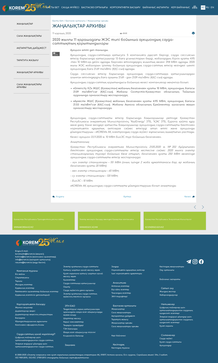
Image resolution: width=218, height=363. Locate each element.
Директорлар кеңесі (25, 311)
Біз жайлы (20, 274)
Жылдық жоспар (168, 291)
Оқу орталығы (167, 270)
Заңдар (115, 267)
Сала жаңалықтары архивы (125, 326)
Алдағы (60, 196)
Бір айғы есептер (120, 290)
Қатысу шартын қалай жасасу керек (81, 270)
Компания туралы (27, 271)
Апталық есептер (120, 286)
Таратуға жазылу (28, 60)
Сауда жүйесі (70, 7)
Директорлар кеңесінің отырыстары (34, 314)
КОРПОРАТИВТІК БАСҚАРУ (125, 7)
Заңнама (70, 345)
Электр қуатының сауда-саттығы (80, 267)
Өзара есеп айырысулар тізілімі (79, 332)
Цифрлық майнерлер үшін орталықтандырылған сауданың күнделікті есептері (176, 310)
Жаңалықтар (25, 24)
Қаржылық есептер (24, 288)
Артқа (126, 196)
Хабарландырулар (169, 295)
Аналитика (119, 283)
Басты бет (57, 21)
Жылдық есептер (23, 285)
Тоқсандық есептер (121, 293)
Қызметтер (69, 280)
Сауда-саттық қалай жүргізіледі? (36, 334)
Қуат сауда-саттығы (171, 342)
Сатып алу (167, 288)
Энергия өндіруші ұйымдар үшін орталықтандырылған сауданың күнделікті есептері (176, 320)
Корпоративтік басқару (31, 304)
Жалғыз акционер (24, 308)
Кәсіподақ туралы (120, 348)
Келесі (187, 196)
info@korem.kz (22, 260)
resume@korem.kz (23, 262)
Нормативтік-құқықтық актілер (128, 270)
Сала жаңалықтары (29, 36)
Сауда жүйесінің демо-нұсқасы (78, 290)
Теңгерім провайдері (73, 325)
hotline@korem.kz (23, 257)
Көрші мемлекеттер (73, 322)
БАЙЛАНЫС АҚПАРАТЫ (156, 7)
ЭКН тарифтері (119, 296)
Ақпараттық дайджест (31, 48)
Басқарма (20, 318)
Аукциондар (165, 345)
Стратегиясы (22, 278)
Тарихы (18, 281)
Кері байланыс (180, 7)
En (212, 7)
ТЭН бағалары (70, 329)
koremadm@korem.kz (25, 254)
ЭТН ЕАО (70, 306)
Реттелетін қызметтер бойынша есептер (36, 291)
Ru (207, 7)
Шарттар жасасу (72, 318)
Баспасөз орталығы (75, 21)
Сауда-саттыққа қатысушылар (79, 283)
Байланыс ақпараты (170, 279)
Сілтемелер (168, 335)
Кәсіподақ (118, 345)
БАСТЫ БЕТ (52, 7)
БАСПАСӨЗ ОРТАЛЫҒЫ (94, 7)
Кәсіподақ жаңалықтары (172, 267)
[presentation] (195, 207)
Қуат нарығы (166, 326)
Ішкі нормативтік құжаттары (126, 274)
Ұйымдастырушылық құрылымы (31, 321)
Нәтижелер (168, 304)
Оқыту (66, 287)
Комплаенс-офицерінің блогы (29, 325)
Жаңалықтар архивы (30, 72)
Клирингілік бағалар (73, 336)
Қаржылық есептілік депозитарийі (32, 295)
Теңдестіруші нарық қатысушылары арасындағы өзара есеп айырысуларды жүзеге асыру (82, 312)
